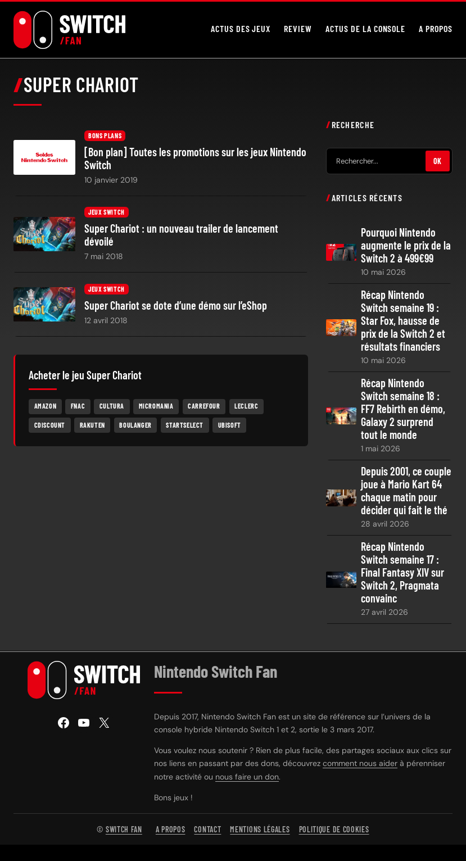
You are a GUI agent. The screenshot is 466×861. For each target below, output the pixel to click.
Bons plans (104, 136)
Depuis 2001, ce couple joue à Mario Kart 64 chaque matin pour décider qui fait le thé (406, 491)
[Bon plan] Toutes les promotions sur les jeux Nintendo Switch (195, 159)
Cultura (111, 406)
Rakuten (92, 425)
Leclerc (246, 406)
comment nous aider (360, 764)
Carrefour (204, 406)
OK (437, 161)
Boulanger (135, 425)
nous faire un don (247, 777)
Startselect (184, 425)
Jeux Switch (106, 213)
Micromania (156, 406)
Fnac (78, 406)
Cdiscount (49, 425)
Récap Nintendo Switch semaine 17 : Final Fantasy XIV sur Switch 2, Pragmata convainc (402, 573)
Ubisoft (229, 425)
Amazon (45, 406)
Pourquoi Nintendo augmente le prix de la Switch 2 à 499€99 (406, 245)
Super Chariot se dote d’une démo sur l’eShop (175, 305)
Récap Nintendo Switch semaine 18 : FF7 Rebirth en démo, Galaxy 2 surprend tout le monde (403, 409)
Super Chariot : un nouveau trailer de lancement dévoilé (181, 235)
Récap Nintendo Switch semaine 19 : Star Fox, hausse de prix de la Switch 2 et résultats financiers (403, 321)
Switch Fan (124, 829)
